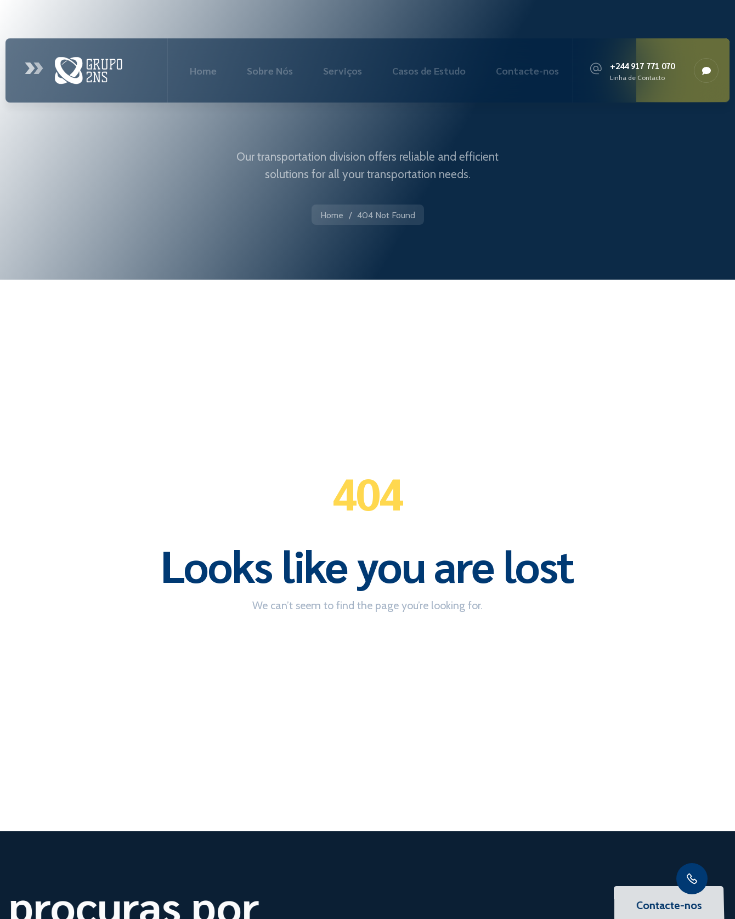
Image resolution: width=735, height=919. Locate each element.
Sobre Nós (270, 70)
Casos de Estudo (429, 70)
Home (203, 70)
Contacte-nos (527, 70)
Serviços (342, 70)
